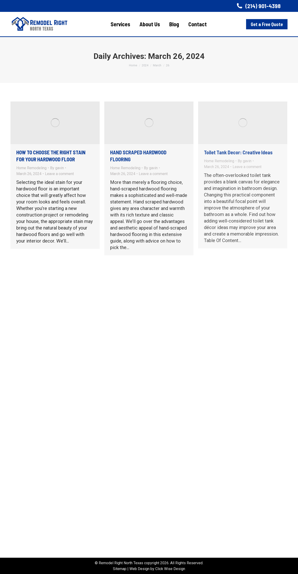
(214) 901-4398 (258, 6)
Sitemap (119, 569)
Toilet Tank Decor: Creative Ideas (238, 152)
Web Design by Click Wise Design (157, 569)
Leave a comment (59, 174)
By (57, 168)
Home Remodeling (31, 168)
